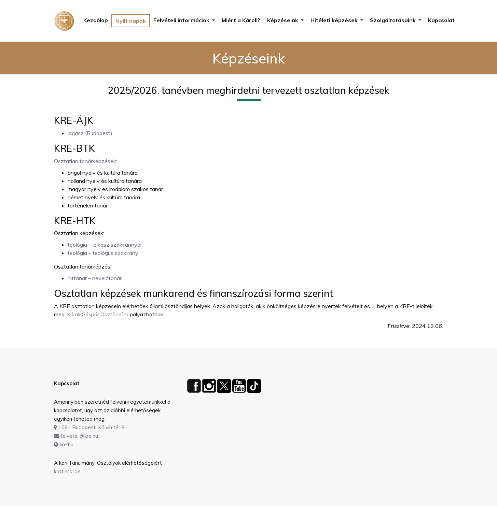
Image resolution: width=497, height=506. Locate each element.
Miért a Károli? (241, 20)
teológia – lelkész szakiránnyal (104, 244)
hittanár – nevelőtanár (95, 278)
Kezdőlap (95, 20)
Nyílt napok (130, 20)
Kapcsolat (441, 20)
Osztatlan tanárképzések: (85, 161)
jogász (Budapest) (90, 133)
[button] (184, 20)
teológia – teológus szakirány (103, 252)
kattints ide (67, 471)
